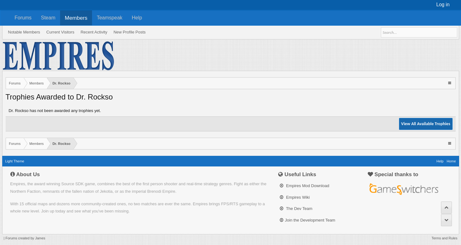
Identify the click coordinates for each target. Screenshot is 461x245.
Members (76, 18)
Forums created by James (25, 238)
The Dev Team (296, 208)
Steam (48, 17)
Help (137, 17)
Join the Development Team (307, 220)
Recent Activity (93, 32)
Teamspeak (109, 17)
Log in (443, 4)
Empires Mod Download (304, 185)
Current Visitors (60, 32)
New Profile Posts (130, 32)
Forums (23, 17)
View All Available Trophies (425, 123)
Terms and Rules (445, 238)
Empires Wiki (295, 197)
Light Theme (14, 161)
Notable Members (24, 32)
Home (451, 161)
